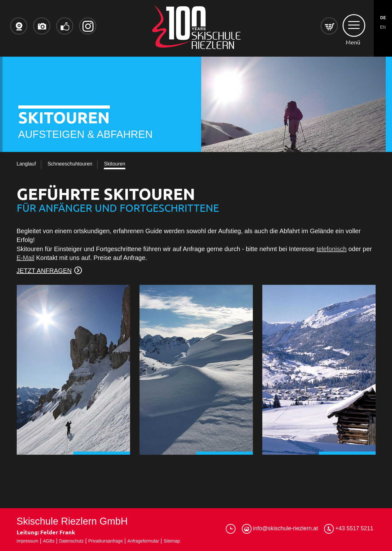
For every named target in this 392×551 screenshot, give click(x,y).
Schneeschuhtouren (70, 163)
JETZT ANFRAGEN (44, 270)
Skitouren (114, 163)
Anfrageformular (143, 540)
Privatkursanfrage (105, 540)
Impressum (27, 540)
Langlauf (26, 163)
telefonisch (331, 248)
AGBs (48, 540)
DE (383, 17)
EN (383, 27)
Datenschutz (71, 540)
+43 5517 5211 (348, 529)
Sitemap (172, 540)
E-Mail (26, 257)
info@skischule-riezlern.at (280, 529)
